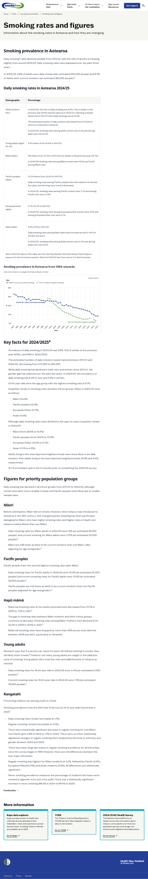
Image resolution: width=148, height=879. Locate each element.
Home (6, 14)
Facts (14, 14)
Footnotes (11, 790)
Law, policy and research (29, 14)
